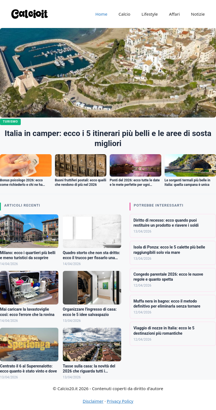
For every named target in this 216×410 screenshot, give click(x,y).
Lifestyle (150, 14)
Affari (174, 14)
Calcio (124, 14)
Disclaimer (93, 401)
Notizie (198, 14)
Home (101, 14)
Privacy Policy (120, 401)
